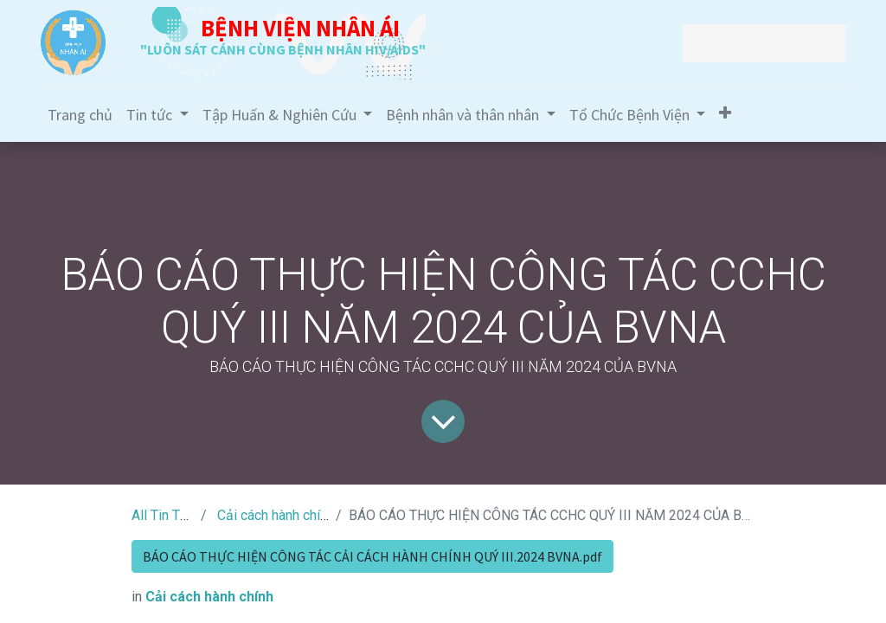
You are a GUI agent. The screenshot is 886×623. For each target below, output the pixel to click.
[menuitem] (80, 114)
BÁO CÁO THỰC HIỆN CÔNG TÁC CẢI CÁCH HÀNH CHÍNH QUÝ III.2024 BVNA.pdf (372, 556)
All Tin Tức (164, 515)
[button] (725, 113)
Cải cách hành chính (275, 515)
